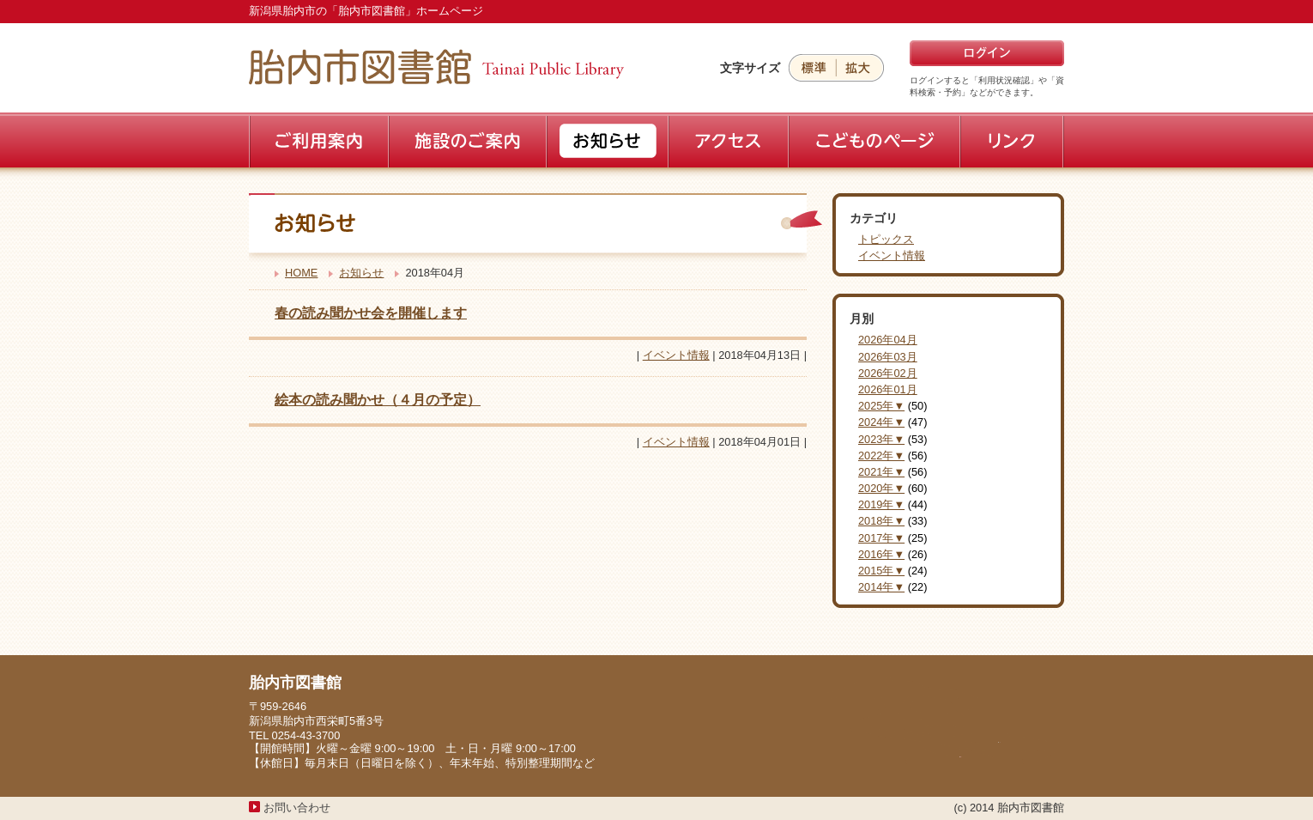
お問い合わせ (296, 807)
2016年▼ (881, 554)
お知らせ (361, 272)
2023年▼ (881, 439)
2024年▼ (881, 422)
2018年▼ (881, 520)
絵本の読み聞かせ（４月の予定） (378, 399)
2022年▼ (881, 455)
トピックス (886, 239)
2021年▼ (881, 471)
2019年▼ (881, 504)
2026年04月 (887, 339)
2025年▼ (881, 405)
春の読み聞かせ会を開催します (371, 313)
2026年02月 (887, 373)
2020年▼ (881, 488)
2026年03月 (887, 356)
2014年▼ (881, 586)
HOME (301, 272)
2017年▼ (881, 537)
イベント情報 (676, 355)
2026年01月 (887, 389)
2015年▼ (881, 570)
